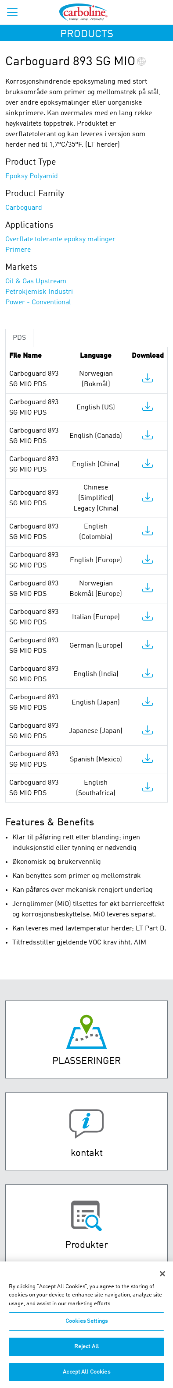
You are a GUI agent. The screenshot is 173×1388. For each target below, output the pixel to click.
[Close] (162, 1278)
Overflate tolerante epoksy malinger (60, 239)
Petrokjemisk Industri (39, 292)
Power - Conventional (38, 302)
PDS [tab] (19, 338)
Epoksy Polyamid (31, 176)
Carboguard (23, 207)
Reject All (86, 1351)
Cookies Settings (86, 1326)
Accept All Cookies (86, 1376)
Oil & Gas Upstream (35, 281)
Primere (18, 250)
